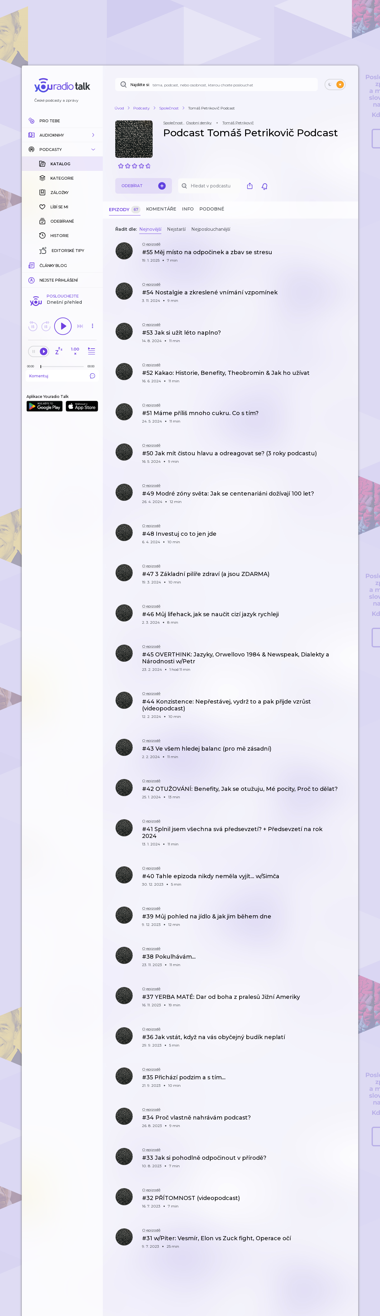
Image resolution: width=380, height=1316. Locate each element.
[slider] (41, 265)
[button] (62, 135)
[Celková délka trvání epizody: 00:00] (92, 264)
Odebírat (143, 186)
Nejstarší (176, 229)
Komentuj (62, 274)
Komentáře (161, 209)
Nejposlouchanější (210, 229)
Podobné (211, 209)
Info (188, 209)
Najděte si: (140, 84)
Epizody (124, 209)
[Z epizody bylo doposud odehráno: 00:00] (32, 264)
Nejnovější (150, 229)
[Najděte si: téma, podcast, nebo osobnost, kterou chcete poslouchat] (216, 84)
